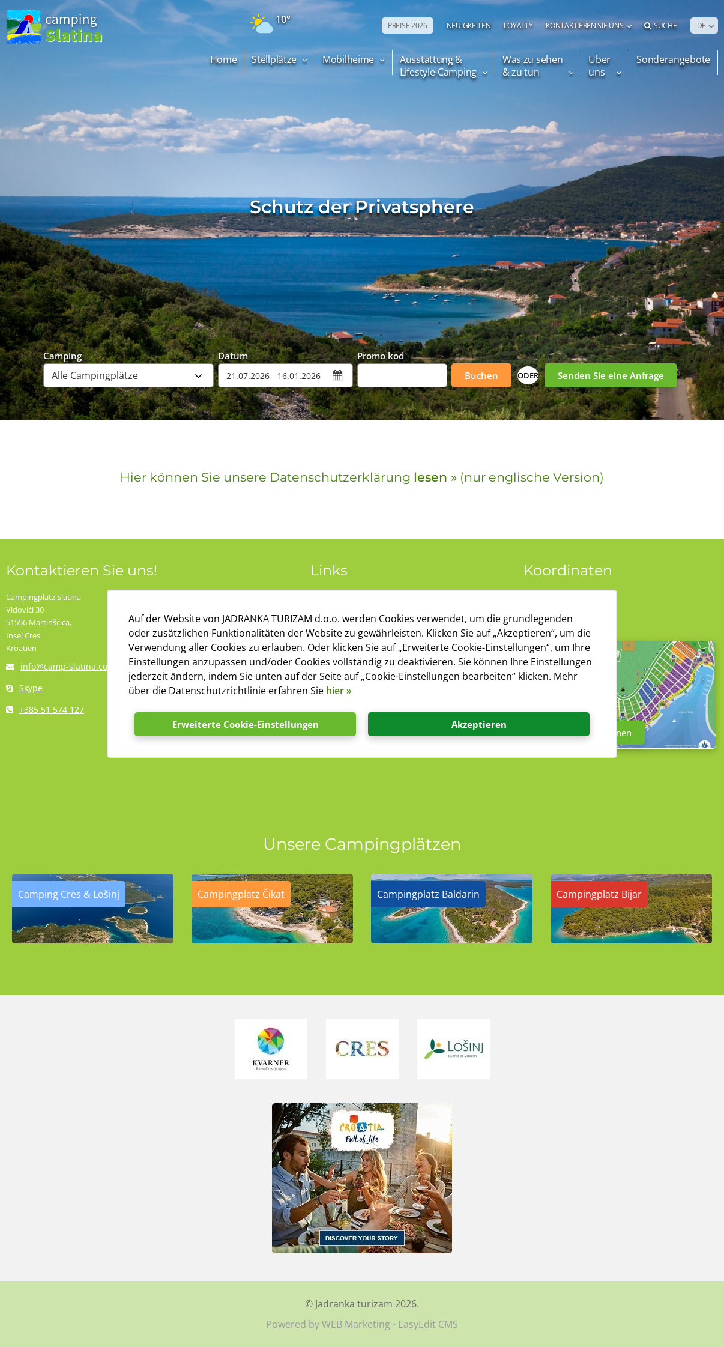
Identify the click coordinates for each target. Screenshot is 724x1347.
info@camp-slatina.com (60, 666)
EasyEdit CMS (428, 1324)
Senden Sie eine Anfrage (611, 375)
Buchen (481, 375)
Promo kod (380, 355)
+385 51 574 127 (45, 709)
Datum (233, 355)
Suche (660, 25)
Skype (24, 688)
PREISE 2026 (407, 25)
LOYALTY (518, 25)
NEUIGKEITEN (469, 25)
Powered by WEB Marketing (328, 1324)
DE (701, 25)
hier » (339, 690)
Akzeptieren (479, 724)
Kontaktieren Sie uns (584, 25)
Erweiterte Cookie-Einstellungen (245, 724)
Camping (62, 355)
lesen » (435, 477)
